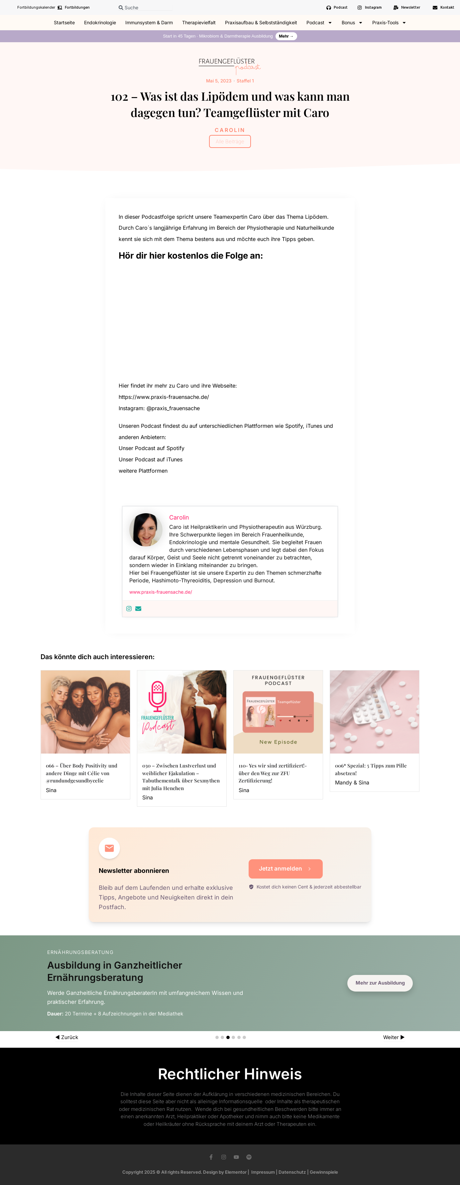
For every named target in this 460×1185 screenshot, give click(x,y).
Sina (51, 789)
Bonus (352, 22)
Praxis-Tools (389, 22)
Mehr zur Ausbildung (378, 983)
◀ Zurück (66, 1037)
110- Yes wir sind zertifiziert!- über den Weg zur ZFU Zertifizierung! (273, 772)
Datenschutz (292, 1172)
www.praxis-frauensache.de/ (160, 591)
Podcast (319, 22)
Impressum (263, 1172)
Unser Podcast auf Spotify (151, 447)
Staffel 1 (245, 80)
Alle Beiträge (230, 141)
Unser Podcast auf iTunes (151, 459)
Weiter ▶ (394, 1037)
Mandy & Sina (352, 782)
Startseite (64, 22)
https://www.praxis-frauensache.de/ (164, 396)
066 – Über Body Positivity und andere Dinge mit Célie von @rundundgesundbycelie (81, 772)
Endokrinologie (100, 22)
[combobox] (145, 7)
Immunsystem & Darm (149, 22)
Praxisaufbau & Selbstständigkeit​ (261, 22)
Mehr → (286, 36)
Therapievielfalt (199, 22)
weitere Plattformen (143, 470)
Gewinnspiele (324, 1172)
